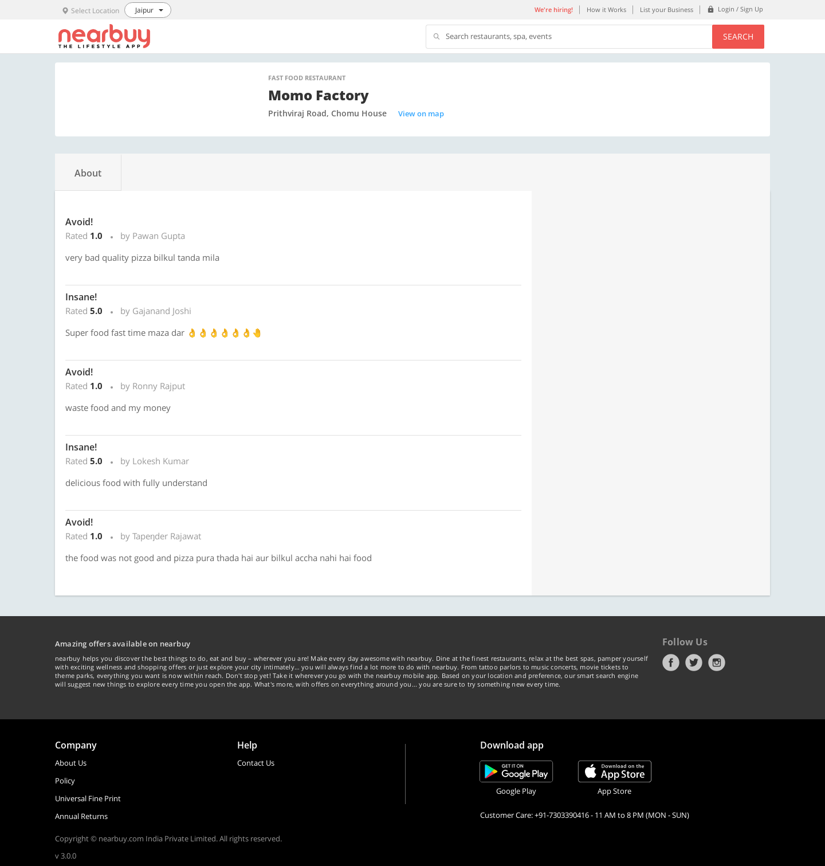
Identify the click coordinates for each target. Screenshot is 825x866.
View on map (421, 113)
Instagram (716, 662)
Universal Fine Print (88, 798)
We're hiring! (554, 9)
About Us (71, 763)
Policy (65, 780)
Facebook (670, 662)
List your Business (666, 9)
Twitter (693, 662)
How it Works (606, 9)
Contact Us (255, 763)
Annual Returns (81, 816)
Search (738, 36)
